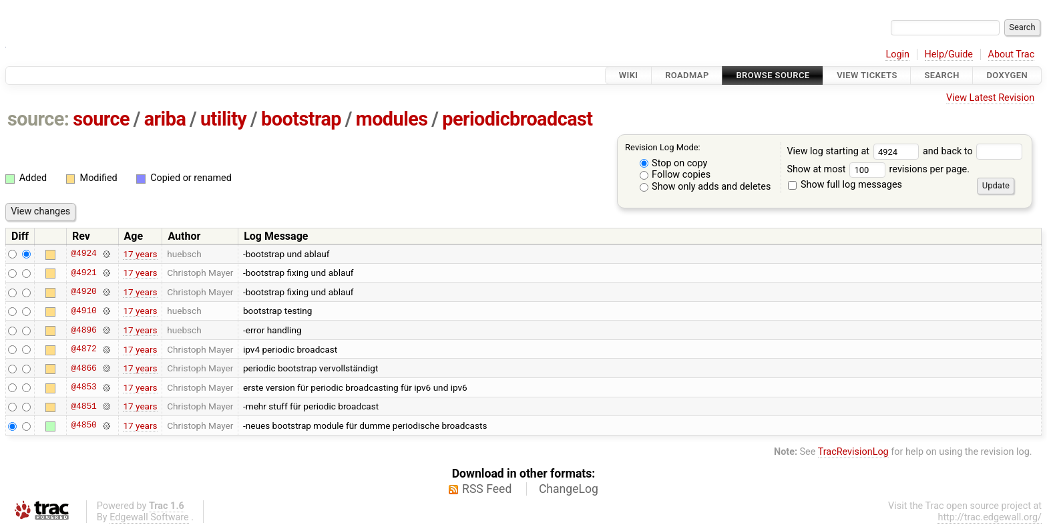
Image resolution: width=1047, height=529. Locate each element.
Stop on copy (674, 163)
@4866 (83, 368)
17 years (140, 253)
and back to (972, 151)
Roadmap (687, 75)
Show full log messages (845, 184)
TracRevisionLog (853, 452)
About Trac (1011, 54)
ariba (165, 119)
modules (392, 119)
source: (38, 119)
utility (223, 119)
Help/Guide (949, 54)
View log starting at (855, 151)
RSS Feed (486, 489)
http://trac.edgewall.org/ (989, 517)
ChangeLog (568, 489)
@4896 (83, 330)
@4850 (83, 425)
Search (941, 75)
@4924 (83, 254)
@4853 (83, 387)
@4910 (83, 311)
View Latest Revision (990, 98)
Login (897, 54)
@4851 (83, 406)
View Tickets (867, 75)
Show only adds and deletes (705, 186)
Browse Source (772, 75)
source (101, 119)
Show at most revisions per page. (878, 169)
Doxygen (1007, 75)
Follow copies (675, 174)
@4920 (83, 292)
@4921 (83, 273)
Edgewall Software (149, 517)
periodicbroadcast (517, 119)
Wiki (628, 75)
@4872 (83, 349)
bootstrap (301, 119)
